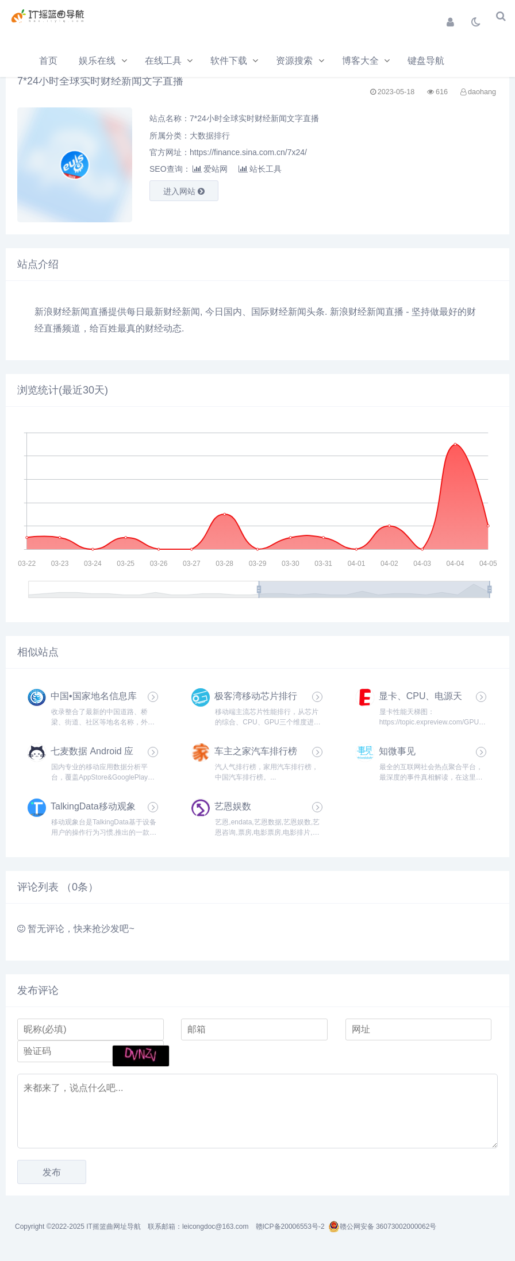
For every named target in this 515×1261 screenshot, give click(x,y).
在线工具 (163, 60)
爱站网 (210, 168)
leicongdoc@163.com (215, 1227)
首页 (48, 60)
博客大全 (360, 60)
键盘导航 (426, 60)
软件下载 (228, 60)
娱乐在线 (97, 60)
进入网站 (184, 191)
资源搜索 (294, 60)
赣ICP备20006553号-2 (290, 1227)
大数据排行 (210, 135)
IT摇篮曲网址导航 (113, 1227)
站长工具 (260, 168)
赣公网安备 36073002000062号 (382, 1226)
